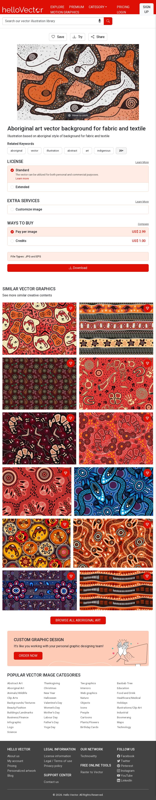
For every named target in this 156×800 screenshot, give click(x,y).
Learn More (142, 162)
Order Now (28, 656)
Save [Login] (58, 37)
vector (34, 150)
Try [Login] (77, 37)
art (87, 150)
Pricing (123, 7)
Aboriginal (16, 150)
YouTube (125, 775)
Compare (143, 223)
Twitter (123, 761)
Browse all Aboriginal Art (78, 620)
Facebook (125, 756)
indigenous (103, 150)
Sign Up (146, 9)
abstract (72, 150)
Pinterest (125, 766)
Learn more (22, 178)
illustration (53, 150)
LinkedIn (124, 780)
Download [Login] (78, 268)
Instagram (125, 771)
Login (121, 12)
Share (98, 37)
